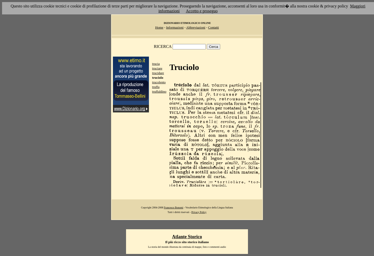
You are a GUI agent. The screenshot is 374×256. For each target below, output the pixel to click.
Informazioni (175, 27)
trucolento (159, 82)
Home (159, 27)
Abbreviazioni (195, 27)
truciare (157, 68)
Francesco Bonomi (173, 207)
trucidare (158, 73)
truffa (155, 87)
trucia (156, 64)
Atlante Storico (187, 236)
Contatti (213, 27)
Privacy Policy (199, 212)
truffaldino (159, 91)
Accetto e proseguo (202, 11)
